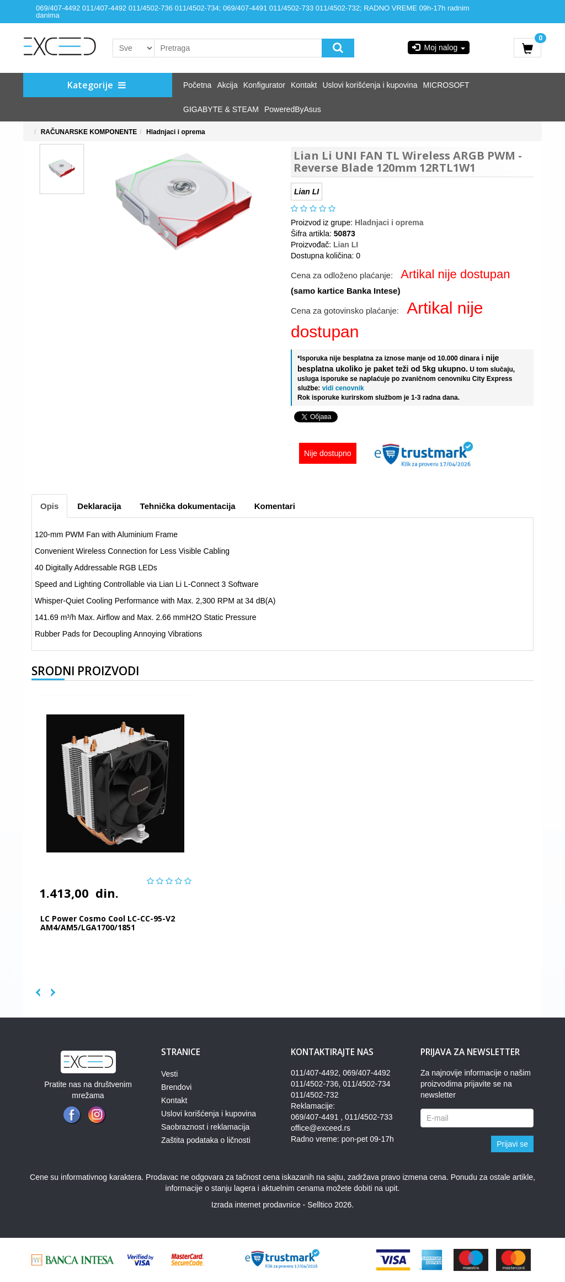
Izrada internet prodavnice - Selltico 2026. (282, 1204)
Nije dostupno (327, 453)
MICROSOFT (446, 85)
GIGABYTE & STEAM (221, 109)
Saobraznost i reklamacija (205, 1126)
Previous (36, 989)
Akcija (227, 85)
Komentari (274, 506)
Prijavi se (512, 1144)
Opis (49, 506)
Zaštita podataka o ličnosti (205, 1140)
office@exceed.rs (320, 1128)
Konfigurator (264, 85)
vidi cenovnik (342, 388)
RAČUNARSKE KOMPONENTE (89, 132)
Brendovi (176, 1087)
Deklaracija (99, 506)
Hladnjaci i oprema (175, 132)
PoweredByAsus (292, 109)
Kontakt (304, 85)
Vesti (169, 1073)
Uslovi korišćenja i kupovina (370, 85)
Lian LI (345, 244)
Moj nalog (438, 47)
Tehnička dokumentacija (188, 506)
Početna (197, 85)
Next (48, 989)
